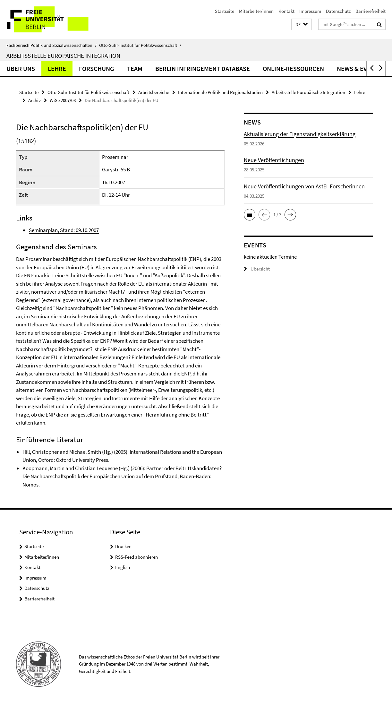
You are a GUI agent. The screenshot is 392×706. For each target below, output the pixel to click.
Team (134, 69)
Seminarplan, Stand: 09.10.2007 (64, 230)
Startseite (224, 11)
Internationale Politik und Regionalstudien (220, 92)
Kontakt (286, 11)
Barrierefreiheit (370, 11)
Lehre (57, 69)
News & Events (359, 69)
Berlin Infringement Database (202, 69)
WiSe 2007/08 (63, 100)
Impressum (310, 11)
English (122, 567)
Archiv (34, 100)
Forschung (96, 69)
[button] (301, 24)
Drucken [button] (123, 546)
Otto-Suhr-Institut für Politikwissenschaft (140, 45)
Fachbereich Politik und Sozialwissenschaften (51, 45)
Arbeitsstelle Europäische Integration (63, 55)
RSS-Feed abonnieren (136, 557)
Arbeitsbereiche (153, 92)
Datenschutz (338, 11)
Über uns (20, 69)
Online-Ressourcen (293, 69)
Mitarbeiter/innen (256, 11)
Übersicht (257, 269)
